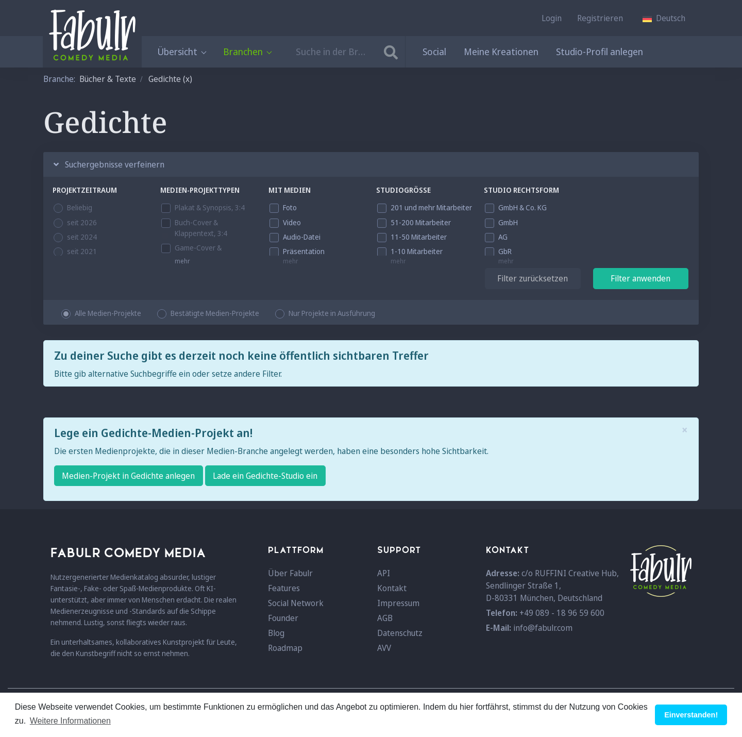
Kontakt (392, 588)
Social (434, 51)
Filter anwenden (640, 278)
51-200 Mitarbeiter (421, 222)
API (383, 573)
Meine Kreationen (501, 51)
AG (503, 237)
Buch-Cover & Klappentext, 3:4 (201, 227)
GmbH (508, 222)
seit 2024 (82, 237)
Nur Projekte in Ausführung (332, 313)
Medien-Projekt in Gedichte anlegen (128, 475)
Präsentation (304, 251)
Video (292, 222)
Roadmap (285, 648)
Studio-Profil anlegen (599, 51)
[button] (664, 18)
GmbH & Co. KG (522, 207)
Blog (276, 633)
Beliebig (79, 207)
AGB (385, 618)
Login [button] (552, 18)
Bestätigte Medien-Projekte (215, 313)
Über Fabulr (290, 573)
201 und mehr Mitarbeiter (431, 207)
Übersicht (181, 51)
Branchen (247, 51)
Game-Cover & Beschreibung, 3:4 (203, 253)
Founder (283, 618)
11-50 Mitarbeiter (419, 237)
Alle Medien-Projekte (108, 313)
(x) (187, 79)
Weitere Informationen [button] (70, 720)
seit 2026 (82, 222)
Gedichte (164, 79)
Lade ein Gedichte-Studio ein (265, 475)
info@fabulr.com (542, 627)
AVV (384, 648)
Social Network (296, 603)
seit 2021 (82, 251)
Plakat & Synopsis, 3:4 (210, 207)
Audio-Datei (302, 237)
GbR (505, 251)
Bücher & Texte (107, 79)
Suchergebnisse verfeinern (109, 164)
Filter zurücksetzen (532, 278)
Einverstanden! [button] (691, 715)
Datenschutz (400, 633)
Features (284, 588)
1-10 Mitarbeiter (417, 251)
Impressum (398, 603)
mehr (182, 261)
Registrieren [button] (600, 18)
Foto (290, 207)
